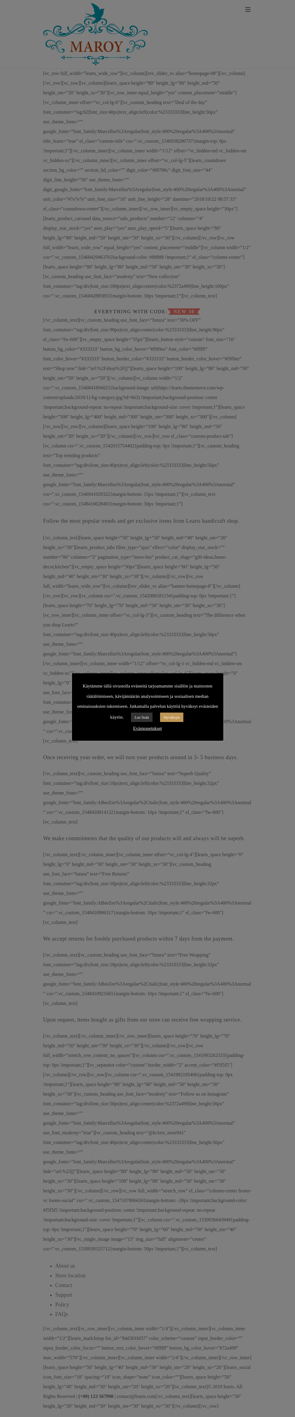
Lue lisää (142, 717)
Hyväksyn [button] (172, 717)
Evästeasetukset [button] (147, 728)
